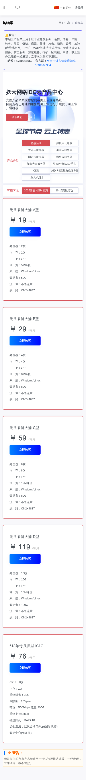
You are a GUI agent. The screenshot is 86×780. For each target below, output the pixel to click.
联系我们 (17, 117)
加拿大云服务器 (36, 163)
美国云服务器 (64, 150)
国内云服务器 (36, 156)
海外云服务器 (64, 156)
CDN (36, 170)
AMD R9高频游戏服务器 (64, 170)
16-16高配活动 (64, 190)
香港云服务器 (36, 150)
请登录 (79, 7)
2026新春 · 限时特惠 (36, 190)
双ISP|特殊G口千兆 (64, 163)
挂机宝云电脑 (64, 143)
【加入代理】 (36, 177)
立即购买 (25, 231)
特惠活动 (36, 143)
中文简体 (62, 7)
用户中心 (64, 23)
